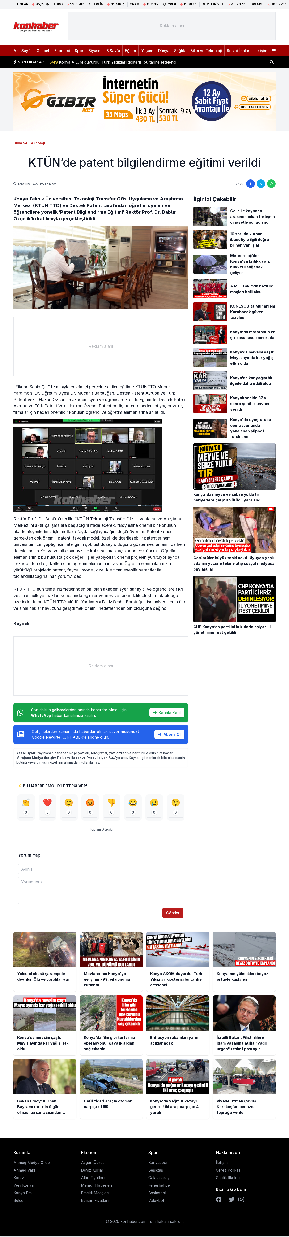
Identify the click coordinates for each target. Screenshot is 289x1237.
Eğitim (130, 50)
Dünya (163, 50)
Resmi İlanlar (238, 50)
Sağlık (179, 50)
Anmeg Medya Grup (31, 1164)
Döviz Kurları (92, 1171)
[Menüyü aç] (274, 50)
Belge (18, 1201)
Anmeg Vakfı (24, 1171)
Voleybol (156, 1201)
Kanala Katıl (167, 712)
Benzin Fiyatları (95, 1201)
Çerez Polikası (228, 1171)
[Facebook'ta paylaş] (250, 183)
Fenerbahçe (159, 1186)
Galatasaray (159, 1179)
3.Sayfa (113, 50)
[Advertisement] (171, 26)
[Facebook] (218, 1201)
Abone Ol (169, 734)
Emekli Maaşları (95, 1194)
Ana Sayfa (22, 50)
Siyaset (95, 50)
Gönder (173, 914)
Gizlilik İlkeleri (228, 1179)
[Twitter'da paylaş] (261, 183)
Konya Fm (22, 1194)
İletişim (261, 50)
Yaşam (147, 50)
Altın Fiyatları (93, 1179)
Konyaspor (158, 1164)
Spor (79, 50)
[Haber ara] (272, 62)
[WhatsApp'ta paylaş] (271, 183)
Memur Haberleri (96, 1186)
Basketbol (157, 1194)
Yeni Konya (23, 1186)
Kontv (18, 1179)
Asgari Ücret (92, 1164)
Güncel (43, 50)
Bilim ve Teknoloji (206, 50)
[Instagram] (241, 1201)
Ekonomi (62, 50)
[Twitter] (232, 1201)
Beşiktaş (155, 1171)
